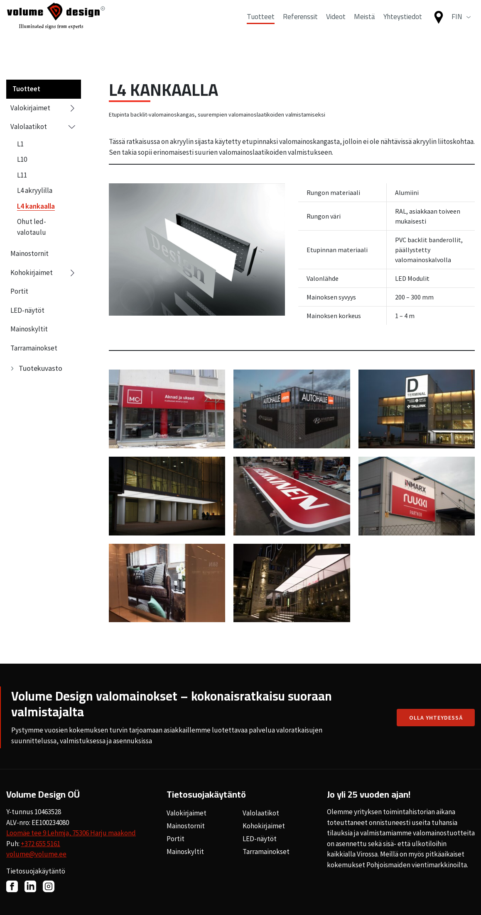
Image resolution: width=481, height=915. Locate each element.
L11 (22, 175)
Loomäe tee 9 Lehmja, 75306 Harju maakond (71, 832)
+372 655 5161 (40, 843)
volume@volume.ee (36, 854)
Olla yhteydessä (436, 717)
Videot (336, 26)
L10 (22, 159)
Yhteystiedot (402, 26)
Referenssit (300, 26)
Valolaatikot (43, 126)
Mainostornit (29, 253)
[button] (461, 26)
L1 (20, 143)
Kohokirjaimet (43, 273)
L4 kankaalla (36, 206)
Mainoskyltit (29, 328)
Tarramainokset (33, 348)
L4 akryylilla (34, 190)
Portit (19, 291)
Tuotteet (261, 26)
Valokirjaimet (43, 108)
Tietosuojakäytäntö (35, 871)
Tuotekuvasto (40, 368)
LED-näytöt (27, 310)
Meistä (364, 26)
